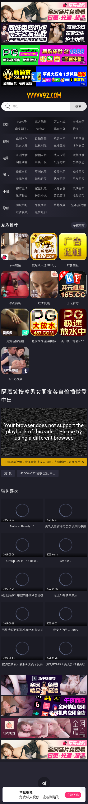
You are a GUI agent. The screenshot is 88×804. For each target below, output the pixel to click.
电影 (6, 158)
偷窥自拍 (22, 172)
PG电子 (22, 122)
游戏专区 (78, 122)
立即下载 (73, 795)
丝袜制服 (41, 145)
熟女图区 (59, 179)
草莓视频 (59, 205)
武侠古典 (78, 188)
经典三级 (41, 162)
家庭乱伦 (41, 188)
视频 (6, 141)
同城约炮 (22, 205)
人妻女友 (59, 188)
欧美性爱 (78, 155)
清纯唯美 (41, 179)
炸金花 (40, 129)
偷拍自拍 (41, 155)
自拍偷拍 (41, 138)
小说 (6, 191)
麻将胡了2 (21, 129)
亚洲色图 (41, 172)
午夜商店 (41, 205)
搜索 (78, 106)
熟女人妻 (22, 145)
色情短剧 (41, 212)
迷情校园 (22, 195)
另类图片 (78, 179)
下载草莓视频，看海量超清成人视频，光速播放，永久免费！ (44, 461)
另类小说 (41, 195)
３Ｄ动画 (78, 138)
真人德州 (41, 122)
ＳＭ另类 (78, 145)
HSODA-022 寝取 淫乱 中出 (37, 473)
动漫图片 (78, 172)
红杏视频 (22, 212)
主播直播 (59, 145)
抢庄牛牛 (78, 129)
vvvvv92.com (44, 95)
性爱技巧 (78, 195)
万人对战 (59, 122)
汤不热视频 (78, 205)
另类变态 (78, 162)
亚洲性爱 (22, 155)
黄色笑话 (59, 195)
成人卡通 (59, 155)
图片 (6, 174)
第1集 (8, 473)
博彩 (6, 124)
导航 (6, 208)
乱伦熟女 (59, 162)
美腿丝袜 (22, 179)
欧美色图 (59, 172)
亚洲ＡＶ (22, 138)
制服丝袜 (22, 162)
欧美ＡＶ (59, 138)
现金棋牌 (59, 129)
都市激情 (22, 188)
